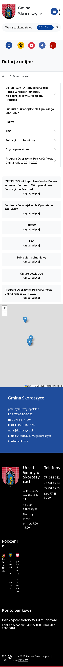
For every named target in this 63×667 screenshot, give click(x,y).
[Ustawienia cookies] (10, 657)
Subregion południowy (31, 140)
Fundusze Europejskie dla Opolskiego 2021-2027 (31, 111)
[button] (25, 319)
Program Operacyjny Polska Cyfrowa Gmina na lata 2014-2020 (31, 160)
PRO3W (23, 660)
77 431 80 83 (52, 483)
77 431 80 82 (52, 477)
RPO (31, 131)
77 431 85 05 (52, 488)
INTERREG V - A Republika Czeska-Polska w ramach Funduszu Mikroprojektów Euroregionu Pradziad (31, 94)
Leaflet (29, 386)
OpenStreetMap (44, 386)
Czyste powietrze (31, 149)
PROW (31, 122)
